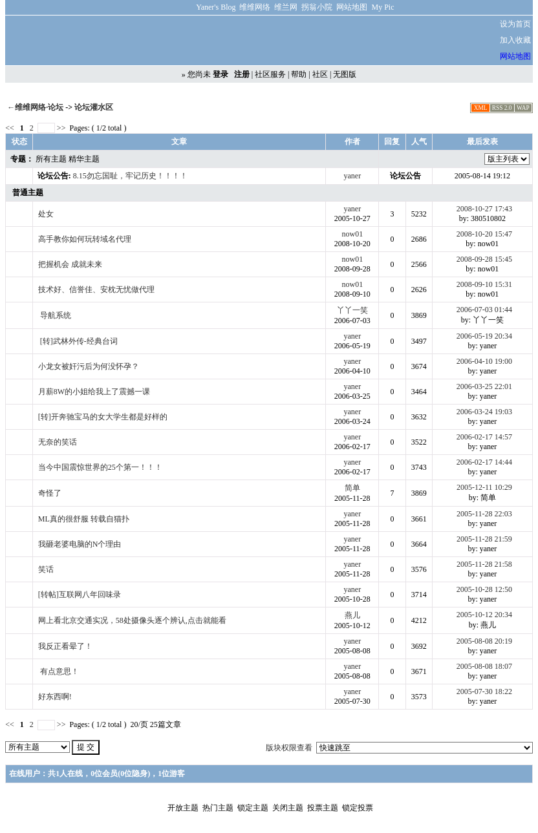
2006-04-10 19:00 (484, 361)
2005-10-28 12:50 (484, 589)
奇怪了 (49, 493)
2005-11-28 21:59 (484, 538)
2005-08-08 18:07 (484, 666)
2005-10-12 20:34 (484, 614)
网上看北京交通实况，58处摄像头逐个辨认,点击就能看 (132, 620)
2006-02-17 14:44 (484, 462)
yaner (352, 175)
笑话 (46, 569)
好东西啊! (55, 696)
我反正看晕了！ (65, 646)
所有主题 (51, 158)
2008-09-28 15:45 (484, 259)
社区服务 (270, 74)
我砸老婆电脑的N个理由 (80, 544)
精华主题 (84, 158)
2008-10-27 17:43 (484, 208)
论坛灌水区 (93, 107)
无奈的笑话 (57, 442)
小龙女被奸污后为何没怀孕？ (88, 366)
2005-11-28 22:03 (484, 513)
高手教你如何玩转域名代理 (84, 239)
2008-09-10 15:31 (484, 284)
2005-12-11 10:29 (484, 487)
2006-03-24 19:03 (484, 411)
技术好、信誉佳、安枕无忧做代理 (96, 289)
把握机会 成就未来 (70, 264)
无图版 (344, 74)
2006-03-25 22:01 (484, 386)
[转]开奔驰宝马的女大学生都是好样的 (102, 416)
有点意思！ (59, 671)
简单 (352, 487)
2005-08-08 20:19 (484, 641)
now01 (352, 233)
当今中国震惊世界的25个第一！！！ (100, 467)
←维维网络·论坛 (35, 107)
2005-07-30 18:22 (484, 691)
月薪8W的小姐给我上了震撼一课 (94, 391)
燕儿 (352, 615)
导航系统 (55, 315)
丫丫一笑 (352, 310)
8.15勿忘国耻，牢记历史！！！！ (130, 175)
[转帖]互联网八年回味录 (79, 594)
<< (10, 127)
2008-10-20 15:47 (484, 233)
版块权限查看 (289, 747)
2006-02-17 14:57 (484, 436)
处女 (46, 213)
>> (61, 127)
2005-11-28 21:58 (484, 564)
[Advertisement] (328, 40)
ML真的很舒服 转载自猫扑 (83, 518)
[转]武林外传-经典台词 (79, 341)
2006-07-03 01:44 (484, 309)
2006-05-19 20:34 (484, 336)
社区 (320, 74)
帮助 (299, 74)
